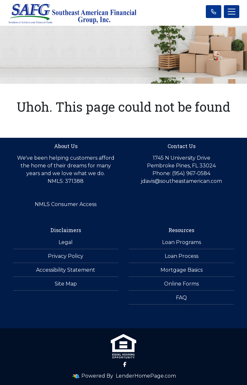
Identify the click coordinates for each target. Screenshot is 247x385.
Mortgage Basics (181, 270)
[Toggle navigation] (231, 11)
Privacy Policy (65, 256)
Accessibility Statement (65, 270)
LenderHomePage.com (146, 376)
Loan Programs (181, 242)
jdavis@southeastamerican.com (181, 181)
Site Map (66, 284)
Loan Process (181, 256)
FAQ (181, 298)
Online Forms (181, 284)
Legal (66, 242)
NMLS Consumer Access (65, 204)
